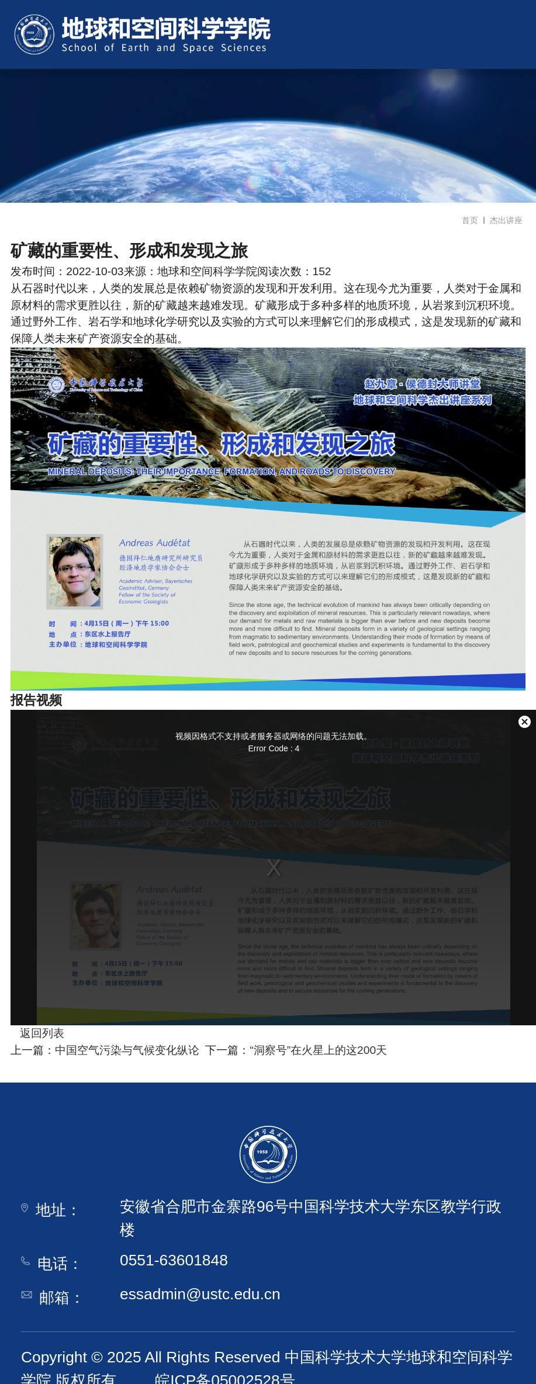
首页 (470, 220)
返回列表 (37, 1033)
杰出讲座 (506, 220)
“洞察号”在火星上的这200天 (318, 1050)
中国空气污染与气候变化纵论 (127, 1050)
